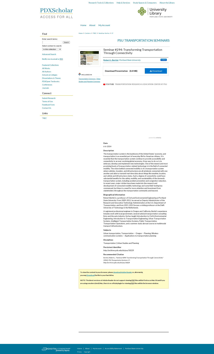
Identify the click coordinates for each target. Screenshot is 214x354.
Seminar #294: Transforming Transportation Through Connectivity (132, 51)
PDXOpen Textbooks (50, 81)
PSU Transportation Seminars (144, 40)
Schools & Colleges (49, 75)
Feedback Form (48, 105)
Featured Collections (50, 65)
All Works (46, 68)
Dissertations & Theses (51, 78)
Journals (45, 88)
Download (156, 71)
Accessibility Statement (113, 348)
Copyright (87, 352)
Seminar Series (104, 33)
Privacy (79, 352)
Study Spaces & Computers (145, 3)
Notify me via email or (52, 59)
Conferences (47, 85)
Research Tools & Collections (101, 3)
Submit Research (48, 98)
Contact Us (46, 108)
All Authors (46, 71)
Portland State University (134, 348)
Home (81, 33)
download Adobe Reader (122, 272)
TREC (95, 33)
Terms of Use (47, 101)
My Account (97, 348)
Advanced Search (49, 54)
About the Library (167, 3)
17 (112, 33)
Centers (88, 33)
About (87, 348)
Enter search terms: (49, 39)
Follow (163, 60)
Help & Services (123, 3)
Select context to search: (52, 46)
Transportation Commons (87, 79)
